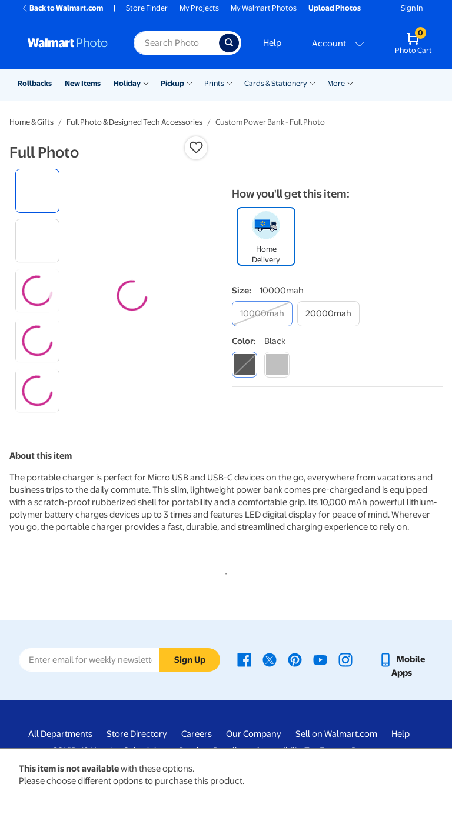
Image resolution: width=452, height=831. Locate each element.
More (336, 83)
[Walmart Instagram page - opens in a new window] (345, 659)
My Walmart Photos (264, 8)
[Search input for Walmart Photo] (176, 43)
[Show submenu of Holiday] (145, 82)
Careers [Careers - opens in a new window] (196, 734)
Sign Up (189, 660)
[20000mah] (328, 313)
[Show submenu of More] (350, 82)
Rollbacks (35, 83)
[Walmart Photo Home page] (68, 43)
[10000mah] (262, 313)
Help (272, 43)
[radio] (37, 191)
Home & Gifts (31, 122)
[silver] (277, 364)
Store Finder (147, 8)
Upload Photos (334, 8)
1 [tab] (224, 572)
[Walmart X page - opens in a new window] (269, 659)
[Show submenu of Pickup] (189, 82)
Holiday (127, 83)
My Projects (199, 8)
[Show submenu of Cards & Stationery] (312, 82)
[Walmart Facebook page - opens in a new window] (244, 659)
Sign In (412, 8)
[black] (244, 364)
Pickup (172, 83)
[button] (196, 147)
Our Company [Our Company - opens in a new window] (253, 734)
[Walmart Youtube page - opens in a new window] (320, 659)
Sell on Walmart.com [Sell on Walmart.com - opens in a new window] (336, 734)
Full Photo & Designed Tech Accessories (134, 122)
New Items (83, 83)
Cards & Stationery (275, 83)
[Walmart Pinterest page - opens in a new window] (295, 659)
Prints (214, 83)
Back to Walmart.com (62, 8)
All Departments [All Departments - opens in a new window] (60, 734)
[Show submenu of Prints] (229, 82)
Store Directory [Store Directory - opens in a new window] (137, 734)
